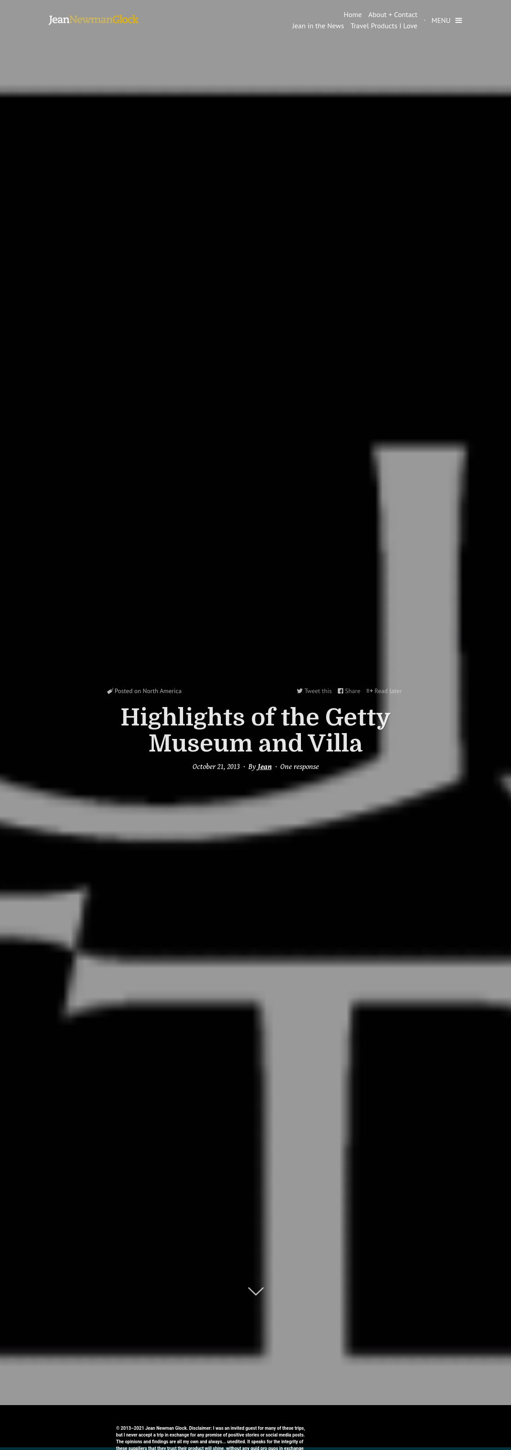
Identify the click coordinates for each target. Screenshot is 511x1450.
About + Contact (392, 14)
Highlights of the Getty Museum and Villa (256, 731)
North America (162, 691)
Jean (265, 766)
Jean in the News (318, 25)
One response (299, 766)
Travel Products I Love (383, 25)
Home (353, 14)
